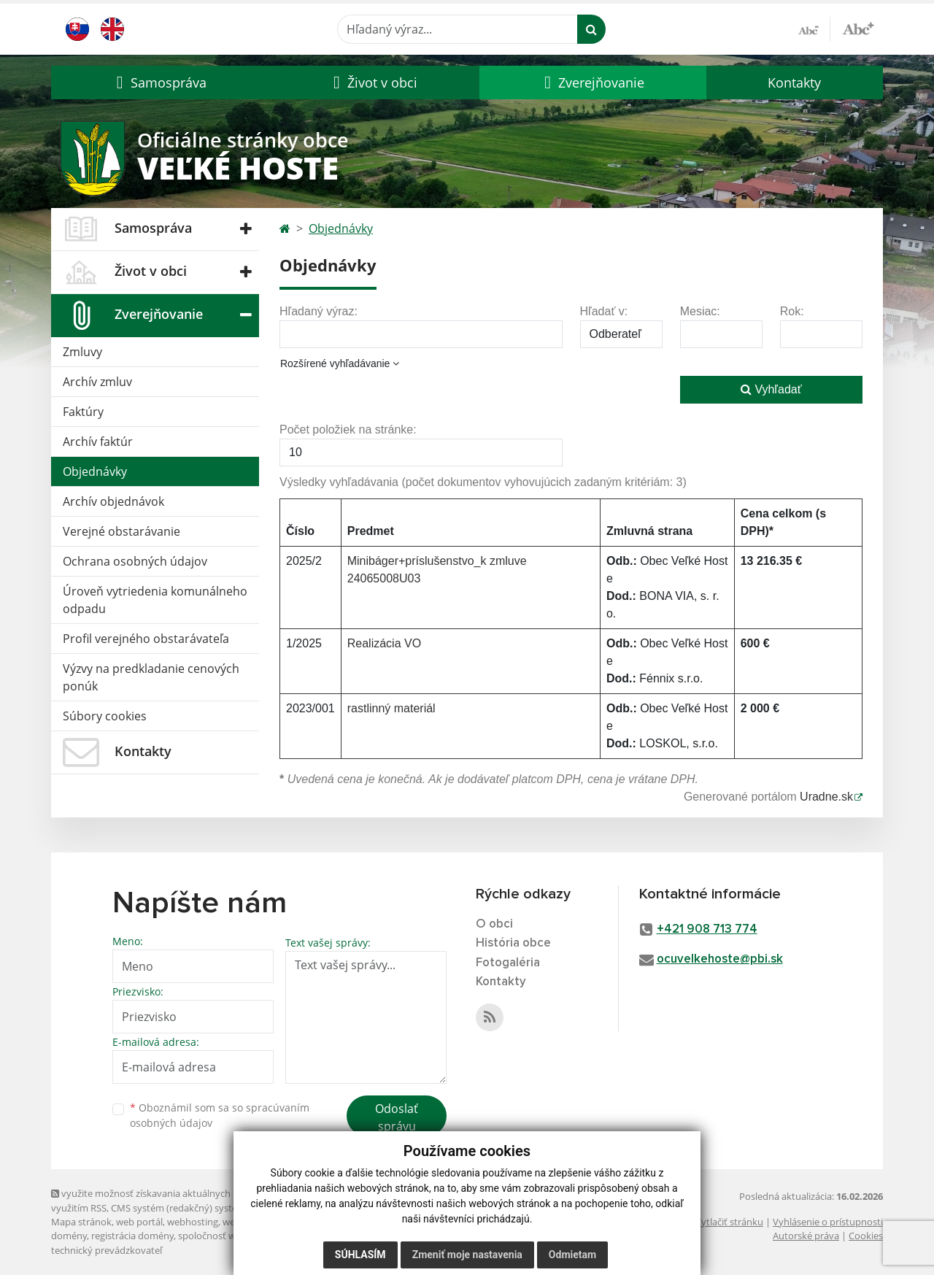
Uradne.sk (826, 796)
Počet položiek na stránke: (348, 429)
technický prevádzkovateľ (106, 1250)
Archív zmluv (97, 382)
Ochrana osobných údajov (135, 561)
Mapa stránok (81, 1221)
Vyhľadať (771, 389)
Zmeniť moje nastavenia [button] (467, 1254)
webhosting (192, 1221)
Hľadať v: (604, 311)
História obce (513, 943)
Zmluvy (82, 352)
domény (69, 1235)
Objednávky (95, 471)
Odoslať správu (396, 1117)
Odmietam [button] (572, 1254)
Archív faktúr (98, 442)
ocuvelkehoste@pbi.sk (720, 959)
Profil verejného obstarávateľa (146, 639)
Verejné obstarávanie (121, 531)
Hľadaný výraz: (318, 311)
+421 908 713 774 (707, 929)
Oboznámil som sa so (219, 1115)
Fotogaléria (508, 963)
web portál (139, 1221)
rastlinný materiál (391, 708)
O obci (494, 924)
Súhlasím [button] (360, 1254)
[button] (159, 82)
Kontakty (794, 82)
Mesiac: (700, 311)
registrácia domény (132, 1235)
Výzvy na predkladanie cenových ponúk (151, 677)
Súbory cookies (105, 716)
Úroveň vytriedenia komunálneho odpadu (155, 600)
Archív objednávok (113, 501)
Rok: (792, 311)
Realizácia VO (384, 643)
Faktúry (83, 412)
